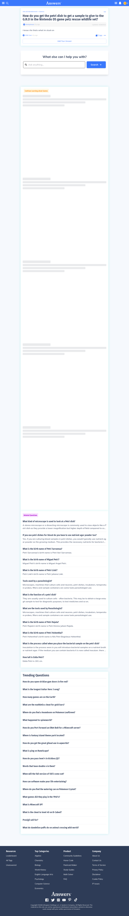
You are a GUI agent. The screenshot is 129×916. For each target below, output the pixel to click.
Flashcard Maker (70, 865)
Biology (38, 865)
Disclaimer (96, 874)
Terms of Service (99, 865)
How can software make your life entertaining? (45, 781)
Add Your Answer (64, 41)
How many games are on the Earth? (39, 697)
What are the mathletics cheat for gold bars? (43, 704)
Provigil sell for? (30, 820)
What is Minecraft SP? (33, 804)
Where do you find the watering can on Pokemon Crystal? (49, 789)
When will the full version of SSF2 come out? (43, 773)
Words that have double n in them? (39, 766)
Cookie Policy (97, 879)
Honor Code (68, 860)
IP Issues (96, 884)
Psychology (39, 879)
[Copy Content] (99, 35)
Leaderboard (11, 856)
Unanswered (11, 865)
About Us (96, 856)
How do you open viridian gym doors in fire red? (45, 681)
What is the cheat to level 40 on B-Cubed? (42, 812)
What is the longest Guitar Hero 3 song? (41, 689)
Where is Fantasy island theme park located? (44, 735)
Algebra (38, 856)
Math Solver (68, 874)
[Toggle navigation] (116, 3)
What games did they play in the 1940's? (41, 797)
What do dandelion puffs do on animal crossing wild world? (51, 827)
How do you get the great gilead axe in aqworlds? (46, 743)
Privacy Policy (97, 870)
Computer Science (42, 884)
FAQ (65, 879)
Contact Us (96, 860)
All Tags (9, 860)
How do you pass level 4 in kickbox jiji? (41, 758)
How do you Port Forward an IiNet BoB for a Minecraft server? (51, 727)
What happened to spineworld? (37, 720)
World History (40, 870)
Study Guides (68, 870)
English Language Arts (44, 874)
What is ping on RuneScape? (36, 750)
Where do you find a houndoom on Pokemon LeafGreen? (49, 712)
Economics (39, 888)
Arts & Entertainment (30, 11)
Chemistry (39, 860)
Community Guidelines (72, 856)
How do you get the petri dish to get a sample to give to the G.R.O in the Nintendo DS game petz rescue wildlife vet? (63, 17)
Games (41, 11)
